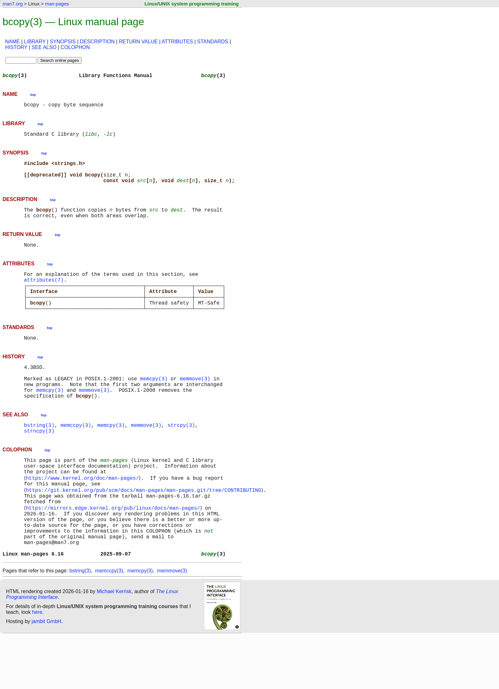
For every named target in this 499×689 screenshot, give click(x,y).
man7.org (13, 3)
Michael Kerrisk (114, 644)
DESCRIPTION (97, 41)
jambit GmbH (46, 674)
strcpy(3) (181, 456)
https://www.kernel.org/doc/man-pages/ (83, 515)
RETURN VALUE (138, 41)
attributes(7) (44, 294)
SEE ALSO (44, 47)
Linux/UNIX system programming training (191, 3)
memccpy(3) (75, 456)
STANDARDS (212, 41)
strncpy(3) (39, 463)
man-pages (57, 3)
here (37, 665)
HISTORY (16, 47)
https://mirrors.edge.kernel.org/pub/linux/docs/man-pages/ (114, 550)
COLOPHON (75, 47)
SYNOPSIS (63, 41)
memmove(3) (195, 405)
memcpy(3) (153, 405)
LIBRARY (35, 41)
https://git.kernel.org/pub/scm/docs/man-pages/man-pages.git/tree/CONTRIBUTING (144, 529)
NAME (12, 41)
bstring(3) (39, 456)
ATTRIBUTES (177, 41)
